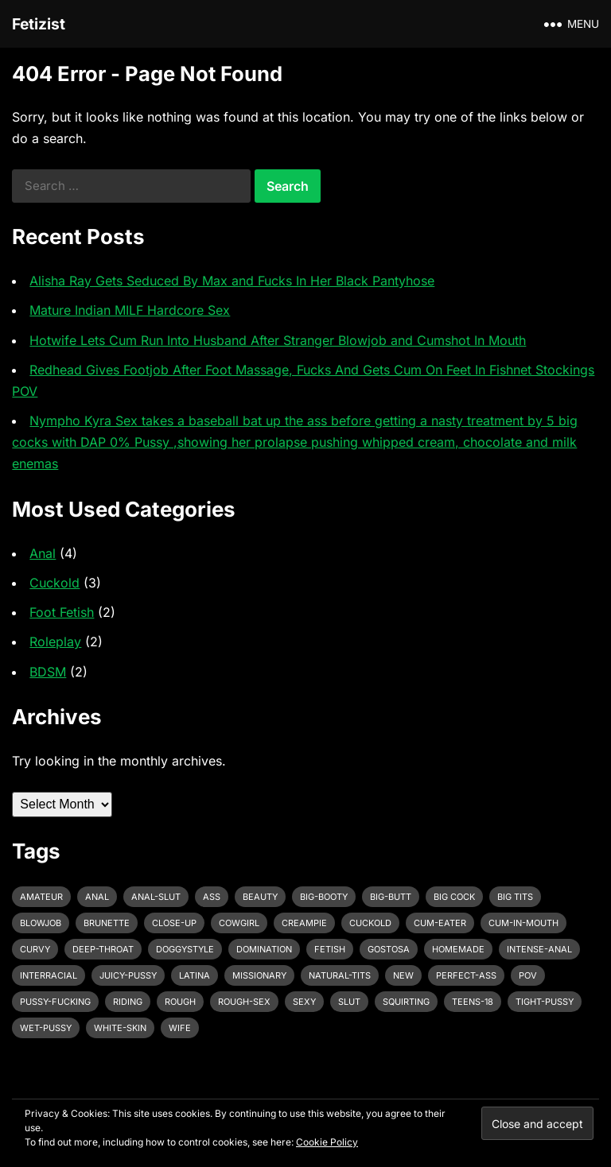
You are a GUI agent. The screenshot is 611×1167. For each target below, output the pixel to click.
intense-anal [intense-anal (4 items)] (539, 949)
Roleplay (55, 641)
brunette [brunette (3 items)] (107, 923)
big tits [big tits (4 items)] (515, 896)
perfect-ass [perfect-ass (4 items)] (466, 975)
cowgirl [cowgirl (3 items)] (239, 923)
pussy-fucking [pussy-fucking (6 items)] (55, 1001)
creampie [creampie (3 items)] (304, 923)
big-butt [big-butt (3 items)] (390, 896)
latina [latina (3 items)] (194, 975)
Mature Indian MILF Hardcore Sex (129, 310)
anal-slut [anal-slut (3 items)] (156, 896)
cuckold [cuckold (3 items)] (370, 923)
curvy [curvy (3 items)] (35, 949)
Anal (42, 553)
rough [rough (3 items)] (180, 1001)
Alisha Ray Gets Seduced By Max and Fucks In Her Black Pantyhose (231, 281)
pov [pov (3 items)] (528, 975)
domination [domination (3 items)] (264, 949)
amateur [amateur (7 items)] (41, 896)
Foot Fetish (61, 612)
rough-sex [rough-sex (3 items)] (244, 1001)
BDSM (47, 672)
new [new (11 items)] (403, 975)
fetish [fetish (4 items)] (329, 949)
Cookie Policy (327, 1142)
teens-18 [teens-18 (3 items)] (472, 1001)
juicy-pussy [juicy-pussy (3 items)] (128, 975)
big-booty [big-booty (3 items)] (324, 896)
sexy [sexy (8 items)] (304, 1001)
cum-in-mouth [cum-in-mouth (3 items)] (523, 923)
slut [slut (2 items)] (349, 1001)
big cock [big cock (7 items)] (454, 896)
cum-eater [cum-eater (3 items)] (440, 923)
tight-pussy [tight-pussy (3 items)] (545, 1001)
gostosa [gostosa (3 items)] (389, 949)
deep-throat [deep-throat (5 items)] (103, 949)
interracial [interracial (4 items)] (48, 975)
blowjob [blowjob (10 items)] (40, 923)
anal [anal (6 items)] (97, 896)
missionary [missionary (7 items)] (259, 975)
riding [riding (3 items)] (127, 1001)
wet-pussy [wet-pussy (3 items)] (46, 1027)
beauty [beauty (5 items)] (260, 896)
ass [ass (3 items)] (211, 896)
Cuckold (54, 583)
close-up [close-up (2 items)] (174, 923)
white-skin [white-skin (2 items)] (120, 1027)
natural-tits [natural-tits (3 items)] (340, 975)
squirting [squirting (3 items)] (406, 1001)
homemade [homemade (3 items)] (458, 949)
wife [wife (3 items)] (180, 1027)
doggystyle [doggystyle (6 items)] (185, 949)
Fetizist (38, 23)
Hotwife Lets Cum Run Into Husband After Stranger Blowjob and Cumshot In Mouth (277, 340)
